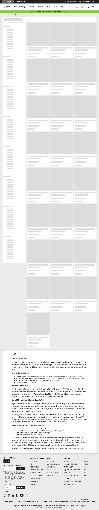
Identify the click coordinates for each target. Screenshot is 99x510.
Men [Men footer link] (85, 467)
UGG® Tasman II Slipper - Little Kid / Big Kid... (29, 501)
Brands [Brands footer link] (86, 461)
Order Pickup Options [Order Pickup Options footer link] (36, 476)
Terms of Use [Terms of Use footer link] (68, 473)
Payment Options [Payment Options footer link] (35, 478)
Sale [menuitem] (55, 7)
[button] (94, 2)
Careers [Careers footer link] (66, 461)
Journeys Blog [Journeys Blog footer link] (51, 467)
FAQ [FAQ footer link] (31, 464)
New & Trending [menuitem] (18, 7)
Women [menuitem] (36, 7)
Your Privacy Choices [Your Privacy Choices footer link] (72, 470)
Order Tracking (69, 1)
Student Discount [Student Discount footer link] (52, 473)
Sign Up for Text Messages (12, 465)
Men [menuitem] (43, 7)
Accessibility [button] (84, 1)
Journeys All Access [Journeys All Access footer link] (53, 464)
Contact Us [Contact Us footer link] (33, 461)
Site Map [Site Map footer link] (32, 484)
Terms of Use (17, 476)
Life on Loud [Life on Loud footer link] (50, 461)
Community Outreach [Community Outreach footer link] (70, 464)
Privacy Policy (8, 477)
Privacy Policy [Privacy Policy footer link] (68, 467)
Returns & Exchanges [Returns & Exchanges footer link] (36, 470)
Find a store (7, 484)
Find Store (20, 487)
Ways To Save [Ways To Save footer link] (51, 470)
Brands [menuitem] (28, 7)
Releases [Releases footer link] (87, 476)
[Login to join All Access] (41, 12)
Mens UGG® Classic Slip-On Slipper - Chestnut (82, 501)
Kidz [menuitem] (49, 7)
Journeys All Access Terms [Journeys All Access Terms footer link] (72, 481)
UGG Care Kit (42, 426)
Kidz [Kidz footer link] (85, 470)
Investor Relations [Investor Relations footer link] (70, 484)
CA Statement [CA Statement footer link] (68, 478)
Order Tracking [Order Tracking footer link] (34, 467)
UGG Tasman (19, 383)
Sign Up (7, 461)
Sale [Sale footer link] (85, 473)
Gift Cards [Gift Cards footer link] (50, 476)
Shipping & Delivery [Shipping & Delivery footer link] (35, 473)
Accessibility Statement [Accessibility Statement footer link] (71, 476)
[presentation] (18, 7)
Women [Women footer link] (86, 464)
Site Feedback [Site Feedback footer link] (34, 481)
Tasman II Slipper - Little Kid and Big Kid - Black (55, 501)
